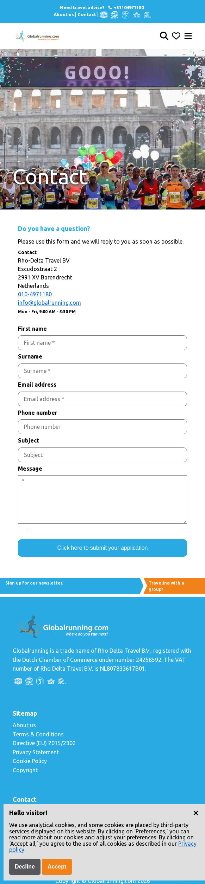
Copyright (25, 770)
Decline (25, 867)
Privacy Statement (36, 752)
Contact (86, 14)
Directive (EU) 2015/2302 (44, 743)
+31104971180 (125, 7)
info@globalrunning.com (49, 302)
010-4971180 (35, 294)
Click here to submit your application (102, 548)
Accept (57, 867)
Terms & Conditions (38, 734)
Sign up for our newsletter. (34, 583)
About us (64, 14)
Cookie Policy (30, 761)
